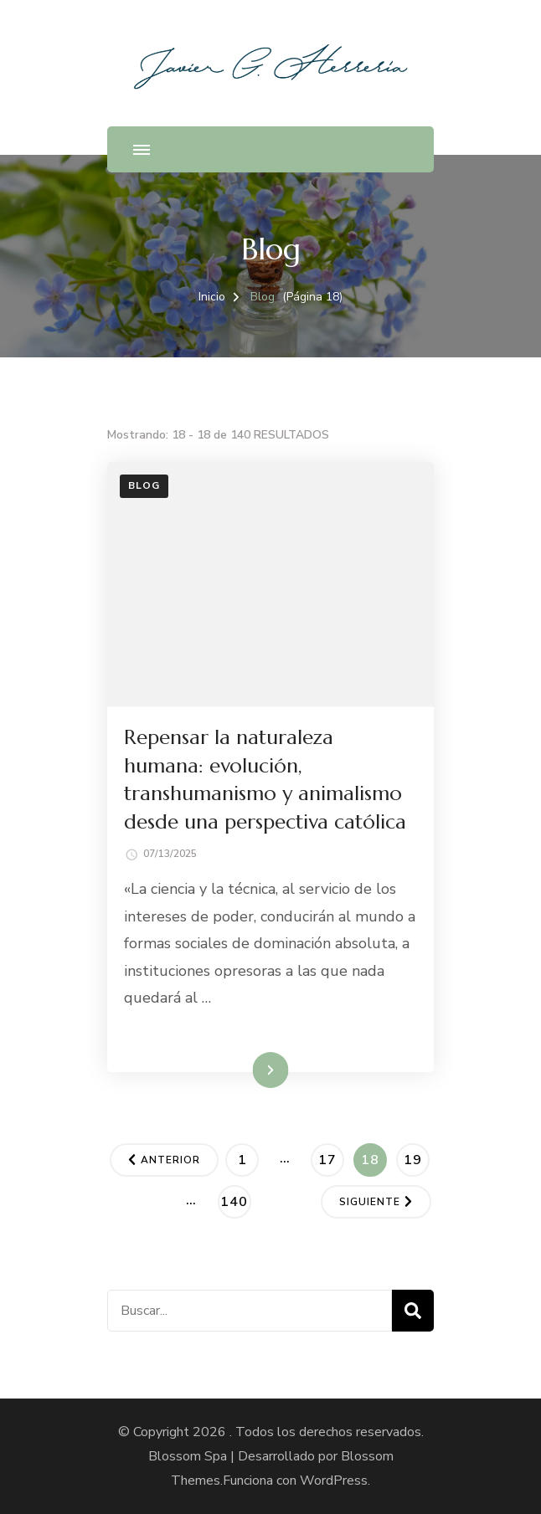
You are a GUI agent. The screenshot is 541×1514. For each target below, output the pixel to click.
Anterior (170, 1160)
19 (416, 1156)
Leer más (246, 1069)
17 (330, 1156)
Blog (144, 485)
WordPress (334, 1480)
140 (235, 1198)
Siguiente (369, 1202)
